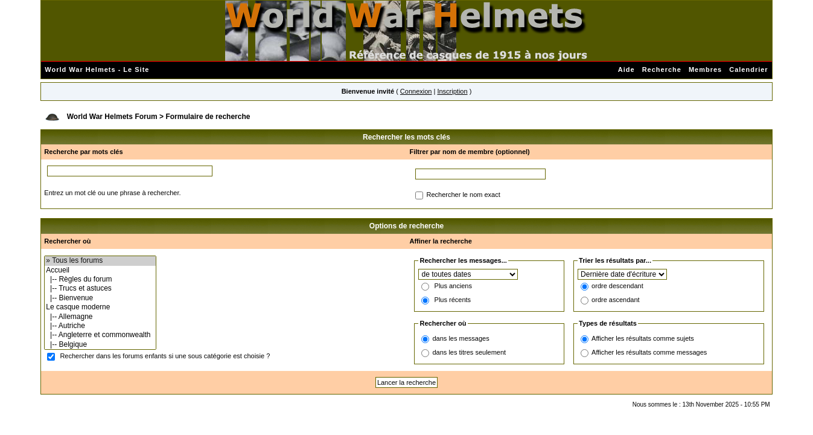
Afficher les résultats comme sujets (642, 338)
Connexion (416, 91)
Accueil (100, 270)
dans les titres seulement (469, 352)
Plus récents (453, 300)
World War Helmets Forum (112, 116)
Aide (626, 69)
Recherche (661, 69)
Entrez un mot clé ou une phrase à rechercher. (112, 192)
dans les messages (460, 338)
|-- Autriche (100, 325)
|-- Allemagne (100, 316)
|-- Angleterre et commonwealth (100, 335)
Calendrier (748, 69)
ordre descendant (617, 286)
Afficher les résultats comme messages (649, 352)
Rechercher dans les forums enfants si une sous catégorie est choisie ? (165, 356)
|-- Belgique (100, 344)
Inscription (452, 91)
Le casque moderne (100, 307)
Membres (705, 69)
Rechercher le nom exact (463, 195)
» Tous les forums (100, 260)
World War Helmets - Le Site (97, 69)
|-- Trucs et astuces (100, 288)
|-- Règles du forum (100, 279)
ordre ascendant (615, 300)
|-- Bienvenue (100, 298)
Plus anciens (453, 286)
